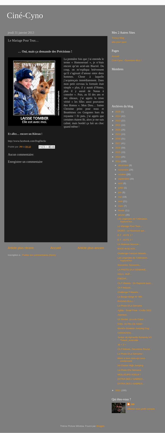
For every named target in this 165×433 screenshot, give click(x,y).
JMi (133, 404)
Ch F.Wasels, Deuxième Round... (135, 349)
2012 (118, 390)
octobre (122, 174)
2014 (118, 157)
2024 (118, 116)
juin (120, 192)
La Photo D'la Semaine (129, 370)
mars (121, 206)
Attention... (123, 315)
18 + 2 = (122, 344)
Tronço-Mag (118, 38)
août (120, 183)
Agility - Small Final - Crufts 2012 (134, 310)
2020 (118, 129)
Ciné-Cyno (25, 15)
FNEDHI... (123, 278)
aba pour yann (119, 42)
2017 (118, 143)
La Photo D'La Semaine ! (130, 353)
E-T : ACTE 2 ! (125, 239)
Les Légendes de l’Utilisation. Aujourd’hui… (133, 220)
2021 (118, 125)
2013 (118, 161)
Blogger (100, 426)
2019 (118, 134)
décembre (123, 165)
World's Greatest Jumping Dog (133, 328)
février (121, 210)
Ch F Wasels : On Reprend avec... (135, 283)
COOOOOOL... (125, 333)
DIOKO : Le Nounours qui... (132, 230)
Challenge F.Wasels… (129, 292)
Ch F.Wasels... (125, 287)
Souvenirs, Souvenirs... (129, 265)
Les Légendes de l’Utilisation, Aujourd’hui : (133, 259)
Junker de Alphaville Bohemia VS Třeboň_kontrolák (135, 338)
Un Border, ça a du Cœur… (132, 319)
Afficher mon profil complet (141, 409)
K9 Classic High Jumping (130, 365)
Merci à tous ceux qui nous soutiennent (131, 359)
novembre (123, 169)
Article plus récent (21, 248)
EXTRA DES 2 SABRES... (131, 379)
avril (120, 201)
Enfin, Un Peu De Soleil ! (130, 324)
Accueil (55, 248)
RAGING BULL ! (126, 301)
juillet (121, 187)
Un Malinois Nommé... (129, 244)
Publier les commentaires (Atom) (39, 255)
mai (120, 197)
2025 (118, 111)
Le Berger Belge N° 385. (130, 296)
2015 (118, 152)
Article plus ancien (91, 248)
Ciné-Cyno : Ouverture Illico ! (126, 60)
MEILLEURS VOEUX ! (129, 374)
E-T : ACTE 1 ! (125, 235)
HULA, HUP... (125, 274)
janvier (122, 215)
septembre (124, 179)
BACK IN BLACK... (127, 248)
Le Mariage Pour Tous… (130, 226)
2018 (118, 138)
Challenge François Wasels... (133, 253)
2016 (118, 147)
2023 (118, 120)
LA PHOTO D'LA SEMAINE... (133, 269)
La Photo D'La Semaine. (130, 305)
